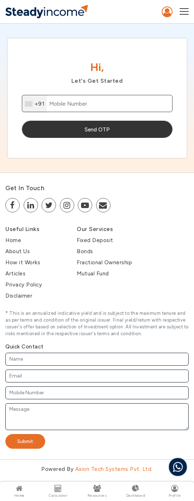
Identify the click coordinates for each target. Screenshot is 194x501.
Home (13, 240)
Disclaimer (18, 296)
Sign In (167, 11)
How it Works (22, 262)
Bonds (85, 251)
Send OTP (97, 129)
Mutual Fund (93, 273)
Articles (15, 273)
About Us (17, 251)
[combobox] (34, 103)
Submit (25, 441)
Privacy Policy (23, 284)
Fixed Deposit (95, 240)
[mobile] (97, 103)
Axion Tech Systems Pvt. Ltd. (114, 469)
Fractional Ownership (104, 262)
